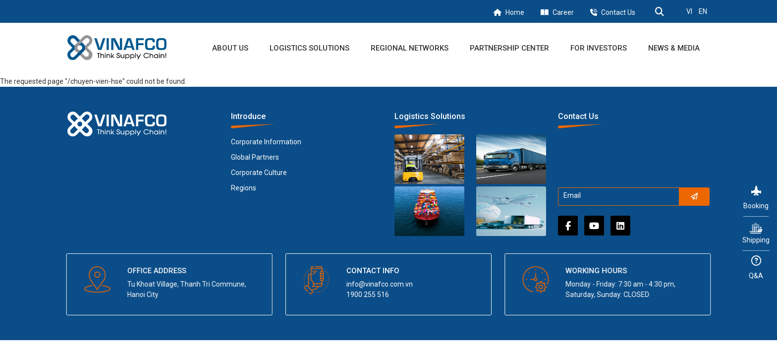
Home (514, 12)
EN (703, 11)
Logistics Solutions (309, 48)
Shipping (756, 233)
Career (563, 12)
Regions (243, 188)
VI (689, 11)
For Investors (598, 48)
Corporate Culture (259, 173)
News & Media (674, 48)
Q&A (756, 268)
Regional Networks (409, 48)
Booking (756, 198)
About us (230, 48)
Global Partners (255, 157)
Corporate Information (266, 142)
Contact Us (618, 12)
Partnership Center (509, 48)
